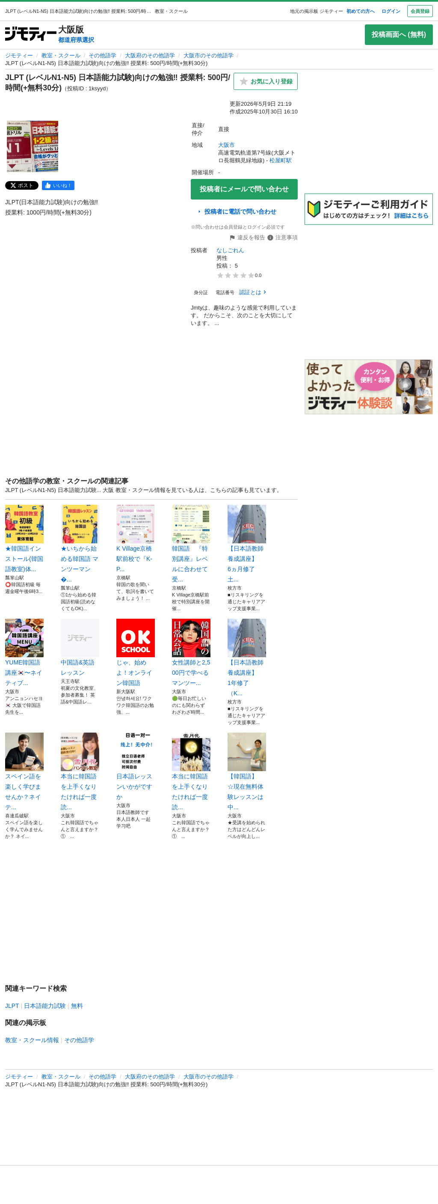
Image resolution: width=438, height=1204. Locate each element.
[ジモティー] (30, 34)
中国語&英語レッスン (80, 647)
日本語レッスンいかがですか (135, 766)
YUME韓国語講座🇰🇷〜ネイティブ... (24, 652)
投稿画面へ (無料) (399, 34)
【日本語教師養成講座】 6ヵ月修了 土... (247, 544)
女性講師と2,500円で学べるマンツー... (191, 652)
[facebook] (58, 185)
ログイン (391, 11)
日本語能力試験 (45, 1005)
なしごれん (230, 250)
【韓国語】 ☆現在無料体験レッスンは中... (247, 772)
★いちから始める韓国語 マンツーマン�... (80, 544)
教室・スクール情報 (32, 1040)
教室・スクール (60, 55)
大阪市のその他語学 (208, 55)
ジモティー (19, 55)
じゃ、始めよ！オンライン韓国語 (135, 652)
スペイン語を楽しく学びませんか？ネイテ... (24, 772)
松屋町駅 (280, 160)
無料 (77, 1005)
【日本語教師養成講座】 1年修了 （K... (247, 658)
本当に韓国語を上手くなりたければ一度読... (80, 772)
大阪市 (226, 145)
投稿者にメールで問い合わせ (244, 189)
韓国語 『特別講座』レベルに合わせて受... (191, 544)
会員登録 (420, 11)
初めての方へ (360, 11)
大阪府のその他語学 (150, 55)
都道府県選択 (76, 39)
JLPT (12, 1005)
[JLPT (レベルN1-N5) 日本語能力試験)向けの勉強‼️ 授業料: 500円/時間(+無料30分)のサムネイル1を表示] (32, 146)
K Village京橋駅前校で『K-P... (135, 538)
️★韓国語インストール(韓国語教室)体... (24, 538)
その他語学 (102, 55)
